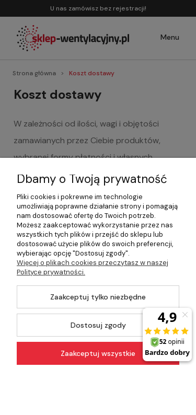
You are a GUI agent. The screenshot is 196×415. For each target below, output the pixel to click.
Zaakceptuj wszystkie (98, 353)
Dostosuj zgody (98, 325)
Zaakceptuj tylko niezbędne (98, 297)
